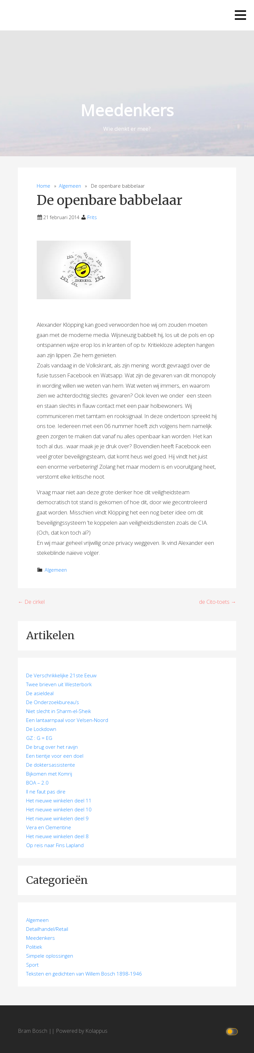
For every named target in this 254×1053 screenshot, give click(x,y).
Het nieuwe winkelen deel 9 (57, 818)
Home (43, 186)
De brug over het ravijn (52, 746)
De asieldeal (40, 693)
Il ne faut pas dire (45, 791)
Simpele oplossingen (49, 955)
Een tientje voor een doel (54, 755)
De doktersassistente (50, 764)
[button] (240, 15)
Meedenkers (127, 110)
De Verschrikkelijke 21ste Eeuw (61, 675)
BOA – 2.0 (37, 782)
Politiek (34, 946)
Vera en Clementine (48, 827)
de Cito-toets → (217, 601)
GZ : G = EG (39, 738)
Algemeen (70, 186)
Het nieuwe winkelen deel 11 (59, 800)
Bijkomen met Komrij (49, 773)
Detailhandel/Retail (47, 929)
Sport (32, 964)
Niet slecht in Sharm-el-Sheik (58, 711)
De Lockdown (41, 729)
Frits (92, 217)
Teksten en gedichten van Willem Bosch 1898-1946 (84, 973)
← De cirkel (31, 601)
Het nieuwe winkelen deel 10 (59, 809)
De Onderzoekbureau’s (52, 702)
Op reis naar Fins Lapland (55, 845)
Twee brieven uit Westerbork (59, 684)
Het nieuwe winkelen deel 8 (57, 836)
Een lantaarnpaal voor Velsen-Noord (67, 720)
